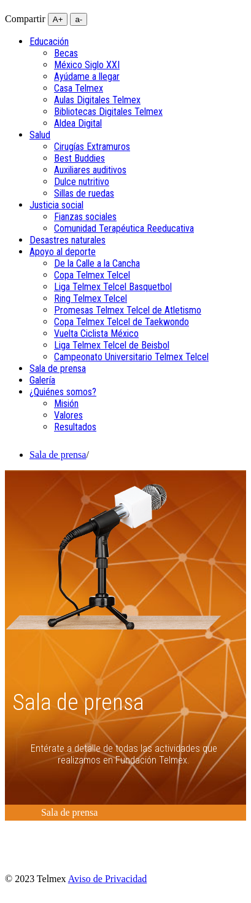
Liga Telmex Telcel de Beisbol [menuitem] (111, 345)
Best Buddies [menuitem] (79, 158)
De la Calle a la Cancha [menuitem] (97, 263)
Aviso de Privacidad (107, 878)
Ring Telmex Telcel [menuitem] (90, 298)
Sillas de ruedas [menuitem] (84, 193)
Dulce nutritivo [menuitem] (81, 181)
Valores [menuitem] (68, 415)
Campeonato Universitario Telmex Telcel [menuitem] (131, 357)
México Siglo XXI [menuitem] (87, 65)
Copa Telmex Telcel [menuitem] (92, 275)
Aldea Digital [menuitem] (78, 123)
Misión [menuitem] (66, 403)
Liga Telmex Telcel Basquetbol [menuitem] (113, 287)
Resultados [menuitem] (75, 427)
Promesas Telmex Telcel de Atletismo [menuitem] (127, 310)
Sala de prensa (57, 454)
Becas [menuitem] (66, 53)
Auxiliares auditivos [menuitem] (90, 170)
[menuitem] (49, 41)
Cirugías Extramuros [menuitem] (92, 146)
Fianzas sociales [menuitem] (85, 217)
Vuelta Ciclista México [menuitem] (96, 333)
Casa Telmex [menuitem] (78, 88)
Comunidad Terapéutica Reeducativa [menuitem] (124, 228)
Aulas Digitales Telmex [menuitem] (97, 100)
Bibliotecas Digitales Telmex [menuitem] (108, 111)
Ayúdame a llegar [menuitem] (87, 76)
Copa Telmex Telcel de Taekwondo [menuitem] (121, 322)
